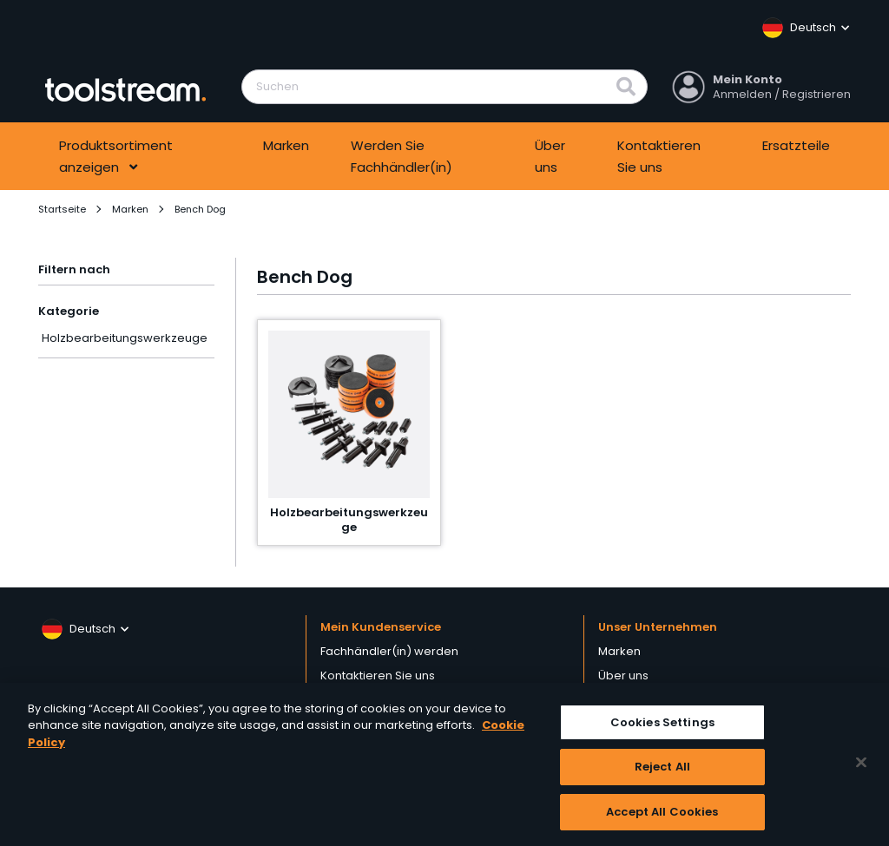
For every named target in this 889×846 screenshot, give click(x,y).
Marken (286, 145)
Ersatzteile (796, 145)
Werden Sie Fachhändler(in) (401, 156)
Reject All (662, 772)
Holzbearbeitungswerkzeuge (124, 338)
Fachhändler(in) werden (389, 651)
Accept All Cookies (662, 817)
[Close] (861, 767)
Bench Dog (200, 209)
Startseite (62, 209)
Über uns (550, 156)
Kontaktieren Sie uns (659, 156)
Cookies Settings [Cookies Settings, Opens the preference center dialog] (662, 726)
